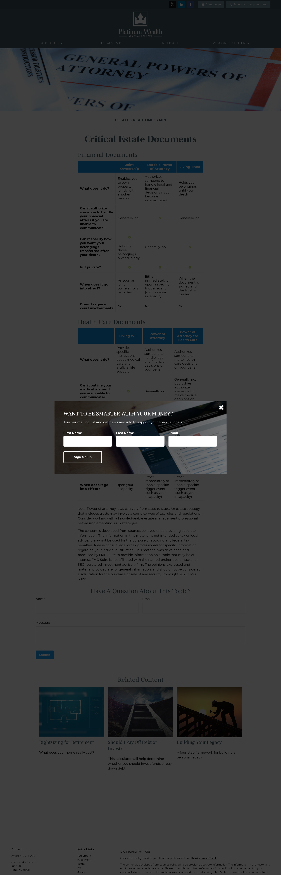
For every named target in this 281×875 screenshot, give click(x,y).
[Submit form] (82, 457)
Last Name (125, 433)
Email (173, 433)
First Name (72, 433)
